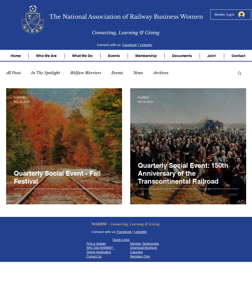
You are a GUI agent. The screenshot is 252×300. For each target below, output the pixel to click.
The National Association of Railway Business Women (126, 16)
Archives (161, 73)
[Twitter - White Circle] (31, 284)
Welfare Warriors (85, 73)
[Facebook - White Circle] (24, 284)
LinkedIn (146, 45)
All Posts (13, 73)
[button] (46, 55)
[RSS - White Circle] (51, 284)
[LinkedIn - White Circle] (44, 284)
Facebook (129, 45)
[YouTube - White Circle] (38, 284)
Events (117, 73)
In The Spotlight (45, 73)
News (138, 73)
